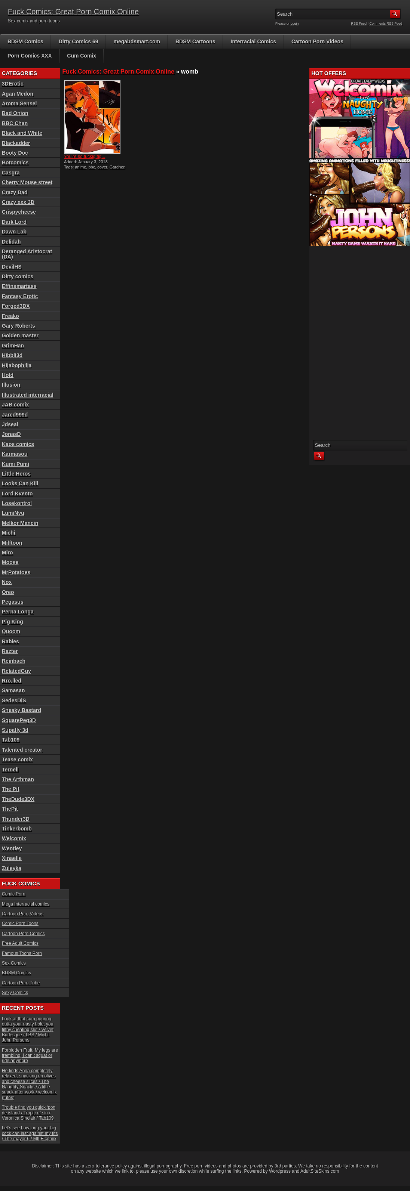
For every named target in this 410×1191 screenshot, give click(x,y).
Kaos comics (18, 444)
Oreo (8, 592)
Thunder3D (16, 819)
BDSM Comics (25, 41)
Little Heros (16, 474)
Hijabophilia (16, 365)
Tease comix (17, 759)
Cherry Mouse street (27, 182)
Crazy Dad (14, 192)
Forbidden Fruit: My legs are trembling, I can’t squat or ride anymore (30, 1056)
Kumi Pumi (15, 464)
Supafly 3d (15, 730)
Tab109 (10, 740)
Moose (10, 562)
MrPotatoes (16, 572)
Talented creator (22, 750)
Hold (7, 375)
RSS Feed (359, 23)
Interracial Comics (253, 41)
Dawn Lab (14, 232)
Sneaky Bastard (21, 710)
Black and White (22, 133)
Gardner (117, 167)
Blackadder (16, 143)
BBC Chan (15, 123)
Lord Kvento (17, 493)
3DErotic (13, 84)
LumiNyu (13, 513)
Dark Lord (14, 222)
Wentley (12, 848)
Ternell (10, 770)
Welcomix (14, 838)
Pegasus (13, 602)
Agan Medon (17, 94)
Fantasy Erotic (20, 296)
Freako (10, 316)
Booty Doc (15, 153)
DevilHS (12, 267)
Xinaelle (12, 858)
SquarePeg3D (19, 720)
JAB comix (15, 405)
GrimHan (13, 346)
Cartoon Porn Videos (317, 41)
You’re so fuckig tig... (84, 156)
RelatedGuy (16, 671)
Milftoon (12, 543)
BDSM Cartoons (195, 41)
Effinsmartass (19, 286)
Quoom (11, 631)
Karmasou (14, 454)
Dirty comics (17, 276)
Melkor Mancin (20, 523)
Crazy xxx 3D (18, 202)
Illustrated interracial (27, 395)
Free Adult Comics (20, 943)
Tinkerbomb (17, 829)
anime (80, 167)
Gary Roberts (18, 326)
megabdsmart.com (137, 41)
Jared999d (15, 415)
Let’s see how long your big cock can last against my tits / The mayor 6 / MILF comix (30, 1133)
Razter (10, 651)
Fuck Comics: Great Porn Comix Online (73, 11)
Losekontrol (17, 503)
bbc (91, 167)
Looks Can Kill (20, 483)
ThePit (10, 809)
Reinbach (13, 661)
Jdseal (10, 424)
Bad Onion (15, 113)
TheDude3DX (18, 799)
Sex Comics (14, 963)
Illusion (11, 385)
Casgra (10, 173)
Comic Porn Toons (20, 923)
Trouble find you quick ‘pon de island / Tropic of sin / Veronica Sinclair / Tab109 (28, 1113)
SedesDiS (14, 700)
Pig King (12, 622)
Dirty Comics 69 (78, 41)
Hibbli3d (12, 355)
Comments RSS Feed (385, 23)
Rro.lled (11, 681)
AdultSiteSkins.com (319, 1171)
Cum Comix (81, 56)
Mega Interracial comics (25, 904)
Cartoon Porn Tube (21, 983)
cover (102, 167)
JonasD (11, 434)
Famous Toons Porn (22, 953)
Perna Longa (18, 612)
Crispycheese (19, 212)
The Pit (10, 789)
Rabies (10, 641)
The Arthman (18, 779)
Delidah (11, 242)
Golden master (20, 335)
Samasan (13, 690)
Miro (7, 553)
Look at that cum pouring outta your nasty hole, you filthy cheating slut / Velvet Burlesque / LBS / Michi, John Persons (27, 1029)
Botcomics (15, 162)
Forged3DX (16, 306)
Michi (8, 533)
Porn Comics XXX (29, 56)
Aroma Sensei (19, 103)
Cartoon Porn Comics (23, 933)
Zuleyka (11, 868)
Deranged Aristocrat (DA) (27, 254)
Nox (7, 582)
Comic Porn (13, 894)
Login (295, 23)
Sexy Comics (15, 992)
